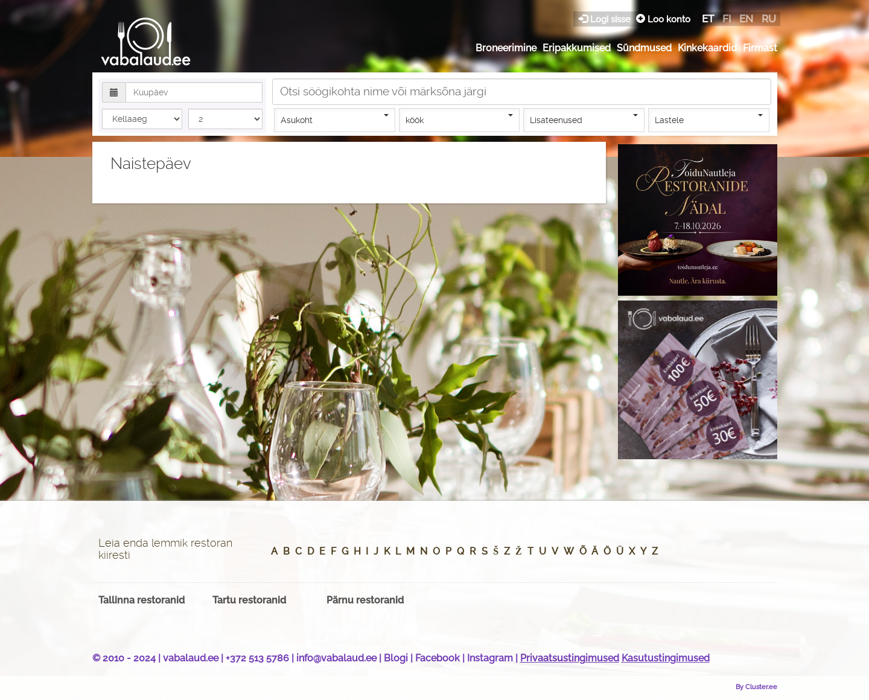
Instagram (490, 658)
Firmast (760, 48)
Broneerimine (506, 48)
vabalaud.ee (190, 658)
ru (769, 19)
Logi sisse (606, 19)
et (708, 19)
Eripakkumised (577, 48)
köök (460, 119)
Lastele (709, 119)
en (746, 19)
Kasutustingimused (666, 658)
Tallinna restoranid (141, 600)
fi (726, 19)
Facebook (437, 658)
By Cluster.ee (756, 686)
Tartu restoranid (249, 600)
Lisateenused (584, 119)
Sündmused (644, 48)
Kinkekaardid (707, 48)
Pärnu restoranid (365, 600)
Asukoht (335, 119)
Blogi (396, 658)
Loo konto (663, 19)
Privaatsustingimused (569, 658)
